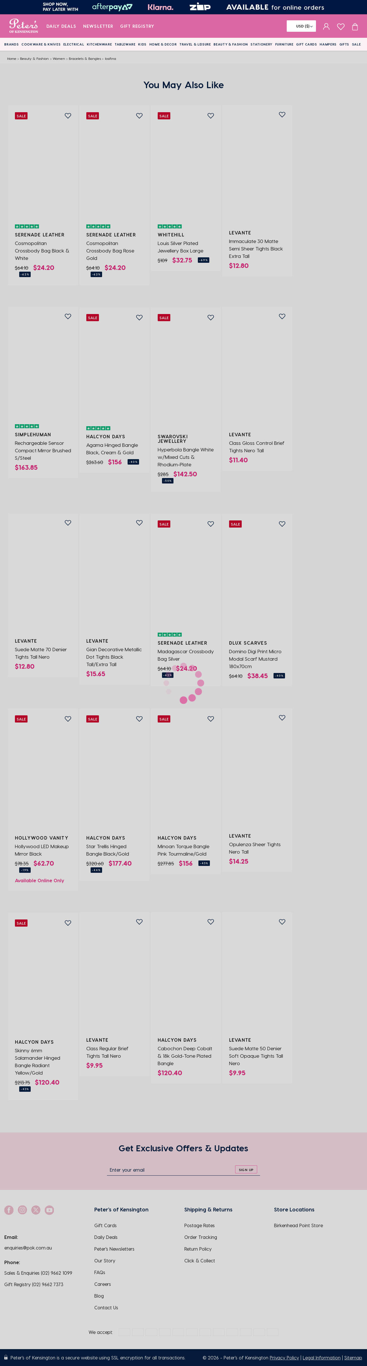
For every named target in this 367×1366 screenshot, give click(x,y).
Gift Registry (137, 26)
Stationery (261, 44)
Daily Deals (61, 26)
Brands (11, 44)
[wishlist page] (341, 26)
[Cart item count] (355, 26)
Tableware (125, 44)
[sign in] (326, 26)
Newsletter (98, 26)
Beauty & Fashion (231, 44)
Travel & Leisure (195, 44)
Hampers (328, 44)
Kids (142, 44)
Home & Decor (163, 44)
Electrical (73, 44)
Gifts (344, 44)
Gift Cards (306, 44)
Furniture (284, 44)
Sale (356, 44)
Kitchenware (99, 44)
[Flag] (301, 26)
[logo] (23, 26)
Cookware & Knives (41, 44)
